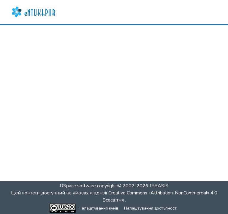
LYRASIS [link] (159, 186)
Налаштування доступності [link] (151, 208)
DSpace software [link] (78, 186)
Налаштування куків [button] (98, 208)
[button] (34, 12)
